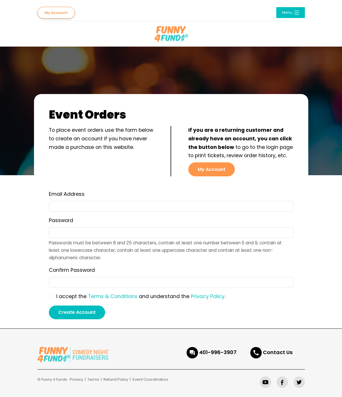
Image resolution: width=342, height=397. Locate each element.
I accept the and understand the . (140, 296)
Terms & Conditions (112, 296)
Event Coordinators (150, 379)
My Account (56, 12)
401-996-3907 (218, 352)
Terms (93, 379)
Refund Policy (115, 379)
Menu (291, 12)
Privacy (76, 379)
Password (61, 220)
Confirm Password (72, 270)
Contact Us (278, 352)
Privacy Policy (208, 296)
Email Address (67, 194)
